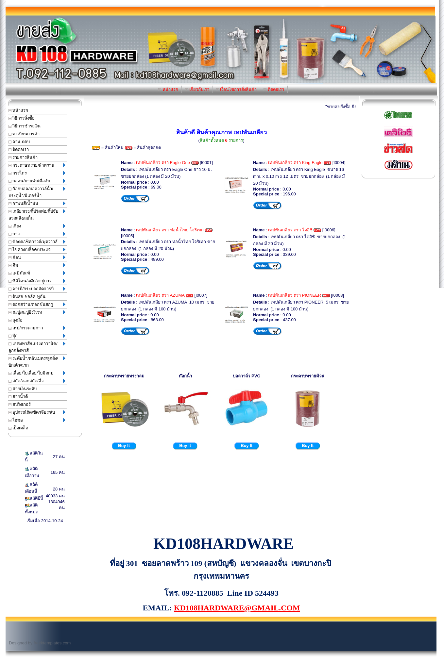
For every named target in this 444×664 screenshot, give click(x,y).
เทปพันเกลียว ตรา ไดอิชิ (290, 229)
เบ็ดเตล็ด (18, 427)
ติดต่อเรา (274, 89)
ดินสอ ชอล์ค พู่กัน (27, 296)
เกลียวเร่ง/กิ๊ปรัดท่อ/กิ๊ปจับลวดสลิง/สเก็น (37, 215)
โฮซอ (37, 420)
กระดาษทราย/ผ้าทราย (37, 165)
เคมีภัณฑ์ (37, 273)
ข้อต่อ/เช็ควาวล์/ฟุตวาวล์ (37, 241)
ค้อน (37, 257)
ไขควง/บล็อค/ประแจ (37, 249)
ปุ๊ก (37, 335)
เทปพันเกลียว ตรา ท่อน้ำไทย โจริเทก (170, 229)
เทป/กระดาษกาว (37, 327)
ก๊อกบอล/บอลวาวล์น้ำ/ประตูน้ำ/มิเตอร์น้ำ (37, 192)
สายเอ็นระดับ (23, 388)
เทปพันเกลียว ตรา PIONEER (294, 295)
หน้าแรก (168, 89)
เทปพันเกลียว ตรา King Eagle (295, 162)
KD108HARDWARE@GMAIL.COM (237, 608)
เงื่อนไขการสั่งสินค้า (236, 89)
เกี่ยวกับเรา (197, 89)
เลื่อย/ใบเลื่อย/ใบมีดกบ (37, 373)
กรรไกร (37, 173)
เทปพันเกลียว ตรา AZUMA (160, 295)
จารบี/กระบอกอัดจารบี (37, 288)
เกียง (37, 226)
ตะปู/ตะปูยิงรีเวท (37, 312)
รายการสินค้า (23, 157)
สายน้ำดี (18, 396)
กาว (37, 233)
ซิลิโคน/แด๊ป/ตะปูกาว (37, 280)
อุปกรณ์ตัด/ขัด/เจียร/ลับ (37, 412)
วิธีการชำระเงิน (25, 126)
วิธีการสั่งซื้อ (22, 118)
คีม (37, 265)
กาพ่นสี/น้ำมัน (37, 203)
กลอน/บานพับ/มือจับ (37, 180)
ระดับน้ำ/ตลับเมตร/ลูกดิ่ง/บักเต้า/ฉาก (37, 362)
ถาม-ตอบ (19, 141)
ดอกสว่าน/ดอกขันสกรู (37, 304)
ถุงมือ (16, 320)
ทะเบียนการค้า (24, 133)
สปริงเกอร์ (20, 404)
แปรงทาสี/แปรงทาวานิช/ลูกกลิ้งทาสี (37, 347)
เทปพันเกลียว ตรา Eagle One (163, 162)
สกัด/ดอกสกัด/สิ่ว (37, 380)
